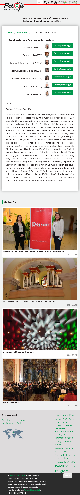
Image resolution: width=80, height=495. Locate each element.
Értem (67, 475)
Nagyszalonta (61, 455)
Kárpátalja (61, 451)
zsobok (58, 419)
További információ (17, 493)
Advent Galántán (11, 402)
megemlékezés (62, 458)
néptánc (69, 415)
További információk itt (32, 490)
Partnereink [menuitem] (28, 21)
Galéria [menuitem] (37, 21)
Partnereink (22, 32)
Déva (71, 419)
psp (65, 418)
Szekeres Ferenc (64, 447)
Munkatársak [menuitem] (49, 18)
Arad (72, 455)
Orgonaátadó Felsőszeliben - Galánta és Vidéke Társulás (29, 302)
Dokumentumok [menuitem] (48, 21)
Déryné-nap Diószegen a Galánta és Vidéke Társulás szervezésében (34, 251)
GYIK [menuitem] (58, 21)
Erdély (68, 441)
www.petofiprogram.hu (17, 475)
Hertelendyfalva (64, 437)
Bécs (66, 434)
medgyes (59, 441)
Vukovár (59, 462)
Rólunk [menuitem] (39, 18)
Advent (58, 444)
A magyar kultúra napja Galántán (18, 352)
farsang (58, 434)
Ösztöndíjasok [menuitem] (61, 18)
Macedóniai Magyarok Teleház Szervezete (64, 425)
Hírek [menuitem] (33, 18)
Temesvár (59, 431)
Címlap (9, 32)
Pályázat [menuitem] (27, 18)
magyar (59, 414)
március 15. (70, 431)
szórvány (69, 461)
